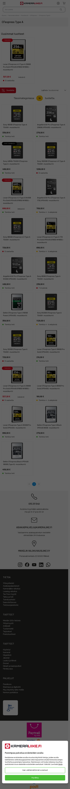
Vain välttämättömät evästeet (35, 770)
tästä (60, 764)
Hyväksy (35, 778)
